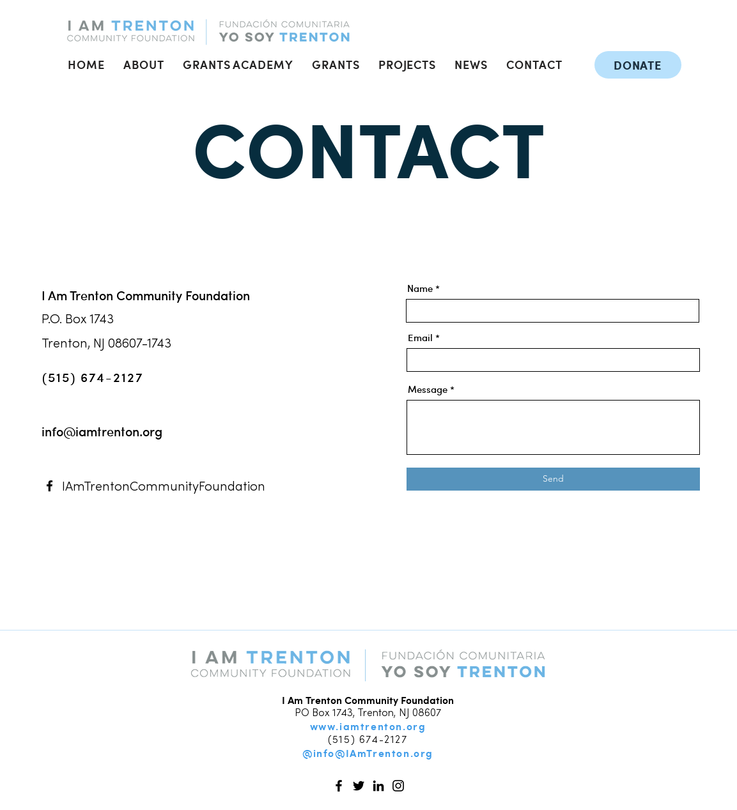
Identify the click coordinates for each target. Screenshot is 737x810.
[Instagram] (398, 785)
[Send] (553, 479)
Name (420, 288)
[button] (144, 64)
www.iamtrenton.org (368, 726)
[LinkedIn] (378, 785)
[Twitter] (358, 785)
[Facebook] (49, 485)
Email (420, 337)
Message (427, 389)
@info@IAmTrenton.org (367, 752)
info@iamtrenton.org (102, 431)
